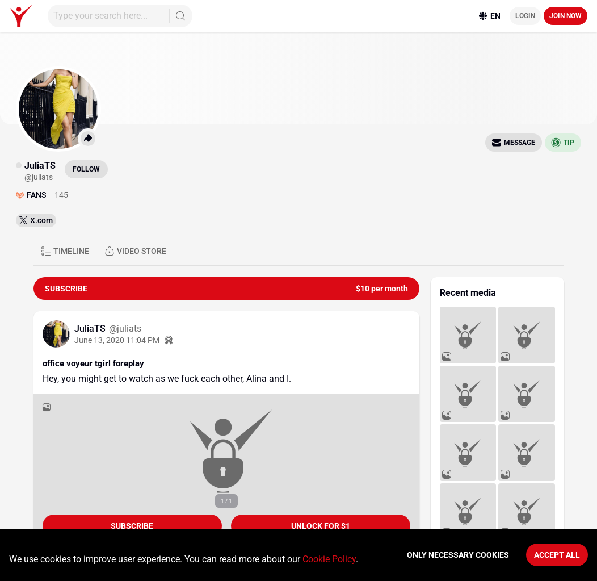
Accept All (557, 554)
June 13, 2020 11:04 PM (116, 340)
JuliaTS (91, 328)
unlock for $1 (320, 525)
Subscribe (132, 525)
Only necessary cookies (458, 554)
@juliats (125, 328)
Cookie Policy (329, 559)
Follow (86, 169)
